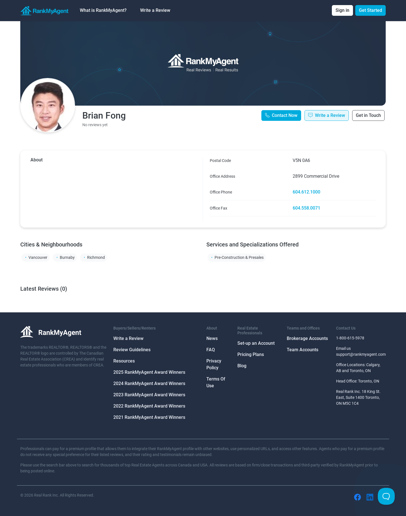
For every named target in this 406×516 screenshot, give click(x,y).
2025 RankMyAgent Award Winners (149, 372)
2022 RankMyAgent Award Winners (149, 406)
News (212, 338)
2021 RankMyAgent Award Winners (149, 417)
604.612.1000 (306, 192)
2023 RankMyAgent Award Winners (149, 394)
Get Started (370, 10)
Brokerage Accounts (307, 338)
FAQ (210, 349)
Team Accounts (302, 349)
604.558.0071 (306, 208)
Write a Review (155, 10)
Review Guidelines (132, 349)
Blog (241, 365)
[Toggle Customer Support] (386, 496)
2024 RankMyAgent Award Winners (149, 383)
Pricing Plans (250, 354)
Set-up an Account (256, 343)
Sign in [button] (342, 10)
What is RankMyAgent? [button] (103, 10)
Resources (124, 361)
